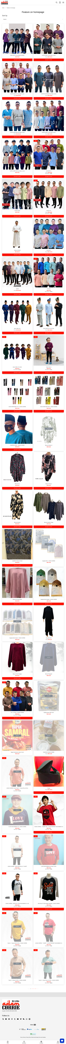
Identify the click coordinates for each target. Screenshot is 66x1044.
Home (3, 7)
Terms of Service (23, 1037)
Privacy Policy (28, 1037)
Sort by (4, 16)
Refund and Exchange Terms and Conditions (38, 1037)
